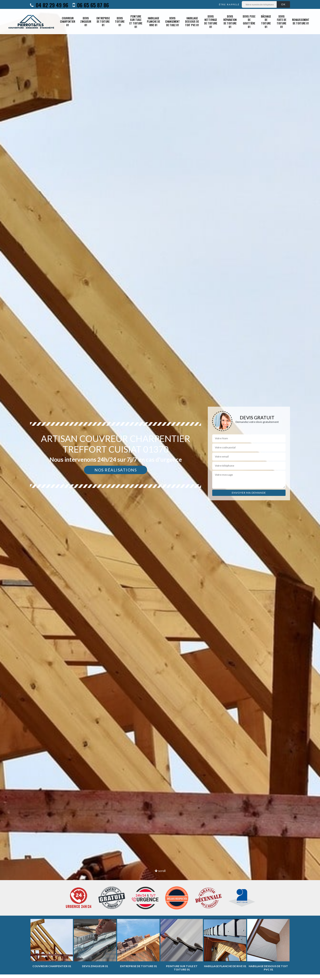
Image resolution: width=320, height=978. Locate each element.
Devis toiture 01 (119, 21)
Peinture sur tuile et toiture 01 (135, 21)
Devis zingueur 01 (85, 21)
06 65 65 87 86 (91, 5)
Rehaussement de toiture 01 (300, 21)
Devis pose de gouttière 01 (249, 21)
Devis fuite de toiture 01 (281, 21)
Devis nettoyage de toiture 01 (210, 21)
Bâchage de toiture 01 (266, 21)
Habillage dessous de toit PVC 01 (192, 21)
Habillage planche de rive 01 (153, 21)
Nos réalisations (115, 469)
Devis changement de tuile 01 (172, 21)
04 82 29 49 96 (49, 5)
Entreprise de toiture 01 (103, 21)
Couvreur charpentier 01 (67, 21)
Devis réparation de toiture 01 (230, 21)
